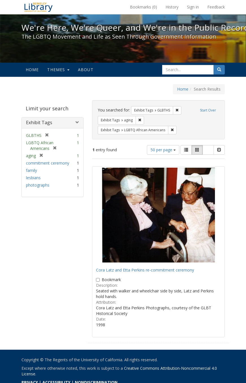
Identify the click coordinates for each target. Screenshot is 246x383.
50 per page (163, 149)
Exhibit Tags (39, 122)
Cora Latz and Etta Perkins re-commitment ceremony (145, 270)
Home (32, 69)
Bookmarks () (143, 7)
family (31, 170)
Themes (58, 69)
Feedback (216, 7)
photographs (37, 185)
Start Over (208, 110)
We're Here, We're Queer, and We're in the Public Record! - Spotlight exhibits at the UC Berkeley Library (38, 7)
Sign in (193, 7)
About (85, 69)
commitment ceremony (47, 163)
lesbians (33, 177)
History (172, 7)
